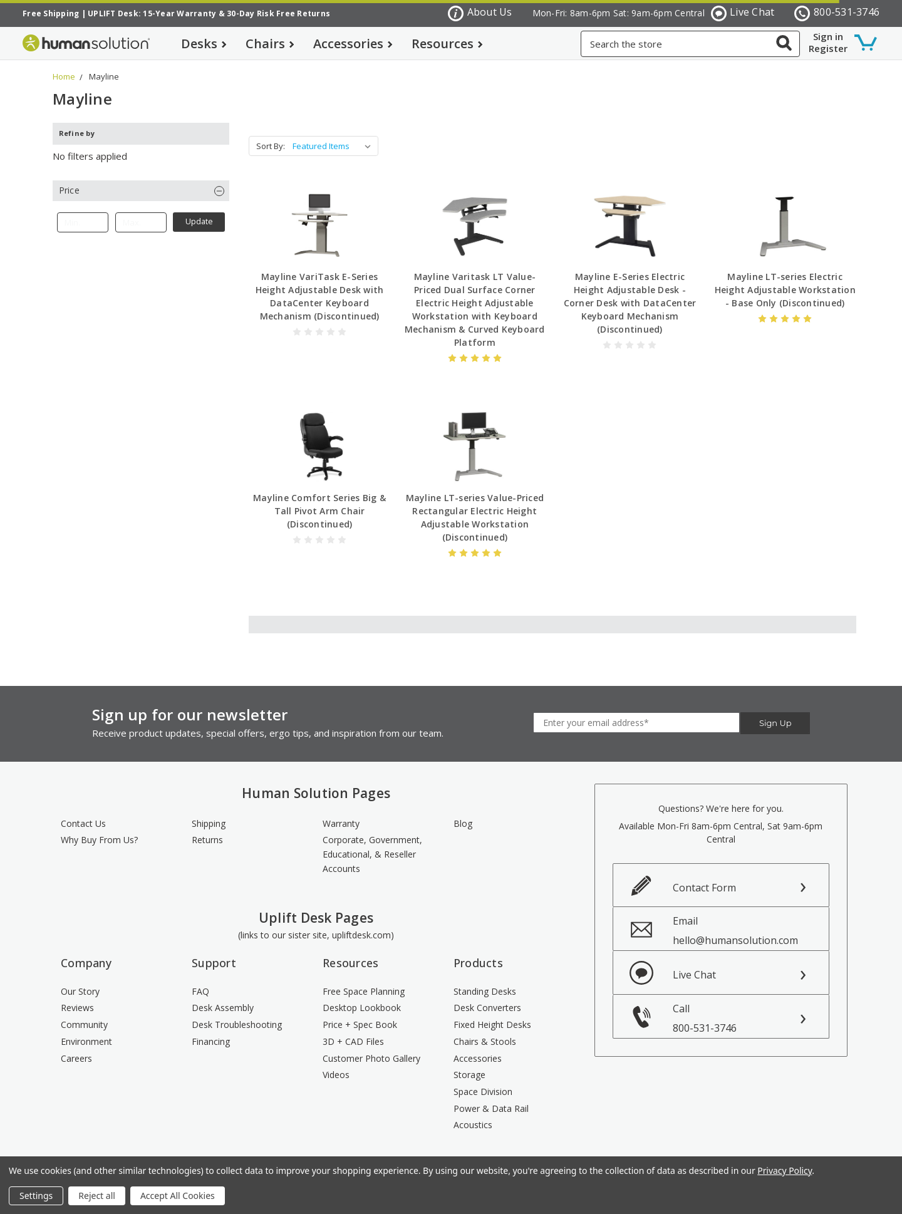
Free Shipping (51, 13)
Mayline (104, 76)
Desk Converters (487, 1008)
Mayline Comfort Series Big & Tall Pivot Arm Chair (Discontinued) (319, 511)
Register (828, 48)
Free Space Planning (364, 991)
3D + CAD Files (353, 1041)
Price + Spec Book (360, 1024)
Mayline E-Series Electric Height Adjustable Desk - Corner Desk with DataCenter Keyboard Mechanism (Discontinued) (630, 303)
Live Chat (743, 13)
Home (64, 76)
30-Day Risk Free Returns (278, 13)
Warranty (341, 823)
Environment (86, 1041)
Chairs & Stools (485, 1041)
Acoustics (473, 1125)
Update (199, 221)
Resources (447, 43)
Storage (469, 1075)
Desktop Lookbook (362, 1008)
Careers (76, 1058)
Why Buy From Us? (99, 840)
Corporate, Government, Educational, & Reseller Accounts (372, 854)
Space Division (483, 1091)
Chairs (270, 43)
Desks (204, 43)
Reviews (77, 1008)
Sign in (828, 36)
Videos (336, 1075)
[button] (141, 190)
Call (751, 1018)
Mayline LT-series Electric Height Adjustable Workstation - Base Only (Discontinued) (785, 290)
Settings (36, 1195)
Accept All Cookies (177, 1195)
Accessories (353, 43)
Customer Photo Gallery (371, 1058)
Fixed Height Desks (492, 1024)
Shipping (209, 823)
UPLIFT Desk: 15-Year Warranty (152, 13)
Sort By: (270, 146)
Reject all (96, 1195)
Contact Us (83, 823)
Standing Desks (485, 991)
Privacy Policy (784, 1170)
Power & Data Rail (491, 1108)
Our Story (80, 991)
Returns (207, 840)
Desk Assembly (223, 1008)
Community (84, 1024)
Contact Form (704, 887)
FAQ (200, 991)
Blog (463, 823)
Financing (211, 1041)
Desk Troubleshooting (237, 1024)
